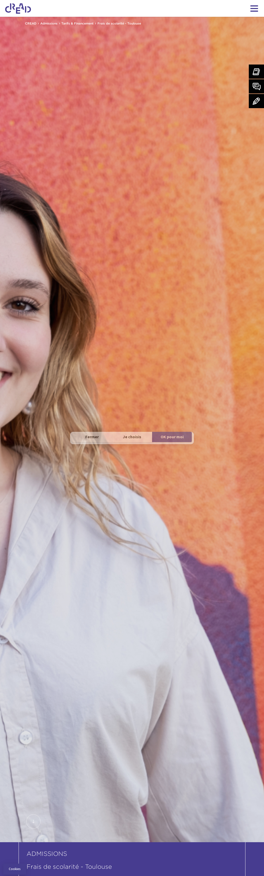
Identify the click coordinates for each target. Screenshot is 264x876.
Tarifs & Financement (77, 23)
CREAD (30, 23)
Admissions (48, 23)
